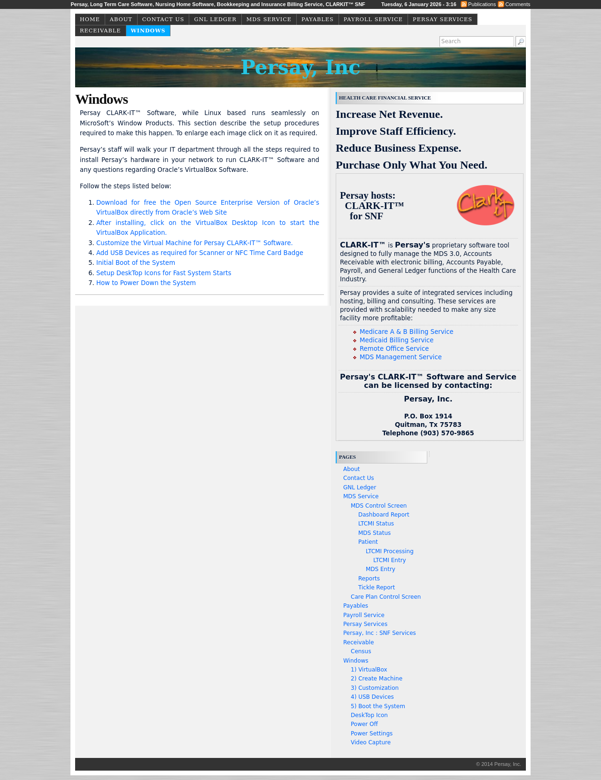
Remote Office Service (394, 348)
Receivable (100, 31)
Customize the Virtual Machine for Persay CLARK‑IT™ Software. (194, 243)
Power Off (364, 724)
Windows (148, 31)
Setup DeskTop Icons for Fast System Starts (163, 273)
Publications (482, 4)
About (121, 19)
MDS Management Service (401, 357)
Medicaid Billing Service (396, 340)
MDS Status (374, 533)
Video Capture (371, 742)
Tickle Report (376, 587)
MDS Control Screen (379, 505)
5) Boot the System (378, 706)
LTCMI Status (376, 523)
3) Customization (375, 688)
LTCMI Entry (389, 560)
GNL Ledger (215, 19)
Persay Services (442, 19)
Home (90, 19)
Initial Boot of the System (135, 262)
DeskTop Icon (369, 715)
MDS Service (269, 19)
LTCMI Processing (390, 551)
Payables (317, 19)
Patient (368, 542)
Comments (517, 4)
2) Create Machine (376, 678)
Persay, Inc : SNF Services (379, 633)
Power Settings (372, 733)
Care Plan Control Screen (386, 597)
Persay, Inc (300, 67)
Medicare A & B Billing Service (407, 331)
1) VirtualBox (369, 669)
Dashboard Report (383, 514)
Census (361, 651)
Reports (369, 578)
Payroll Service (373, 19)
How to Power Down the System (146, 282)
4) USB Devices (372, 697)
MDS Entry (380, 569)
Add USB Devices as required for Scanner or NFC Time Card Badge (199, 252)
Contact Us (163, 19)
